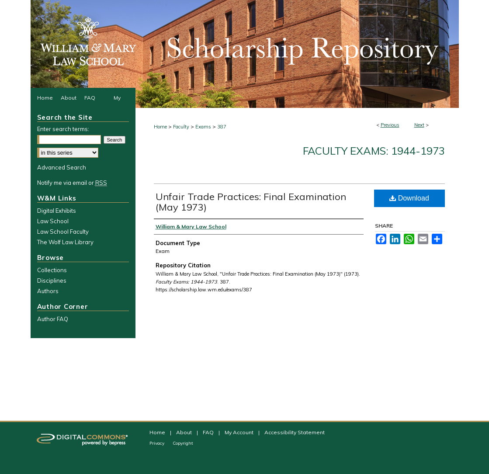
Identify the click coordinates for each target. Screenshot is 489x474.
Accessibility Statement (294, 432)
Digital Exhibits (56, 210)
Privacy (157, 443)
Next (419, 125)
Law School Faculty (63, 231)
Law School (53, 221)
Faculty (181, 127)
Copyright (183, 443)
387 (221, 127)
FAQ (209, 432)
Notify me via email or (72, 182)
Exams (203, 127)
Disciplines (51, 280)
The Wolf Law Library (65, 242)
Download (409, 198)
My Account (240, 432)
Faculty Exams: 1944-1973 (374, 150)
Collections (52, 269)
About (184, 432)
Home (160, 127)
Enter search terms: (63, 128)
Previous (390, 125)
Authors (48, 290)
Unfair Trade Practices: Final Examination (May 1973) (251, 201)
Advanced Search (61, 167)
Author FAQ (52, 318)
